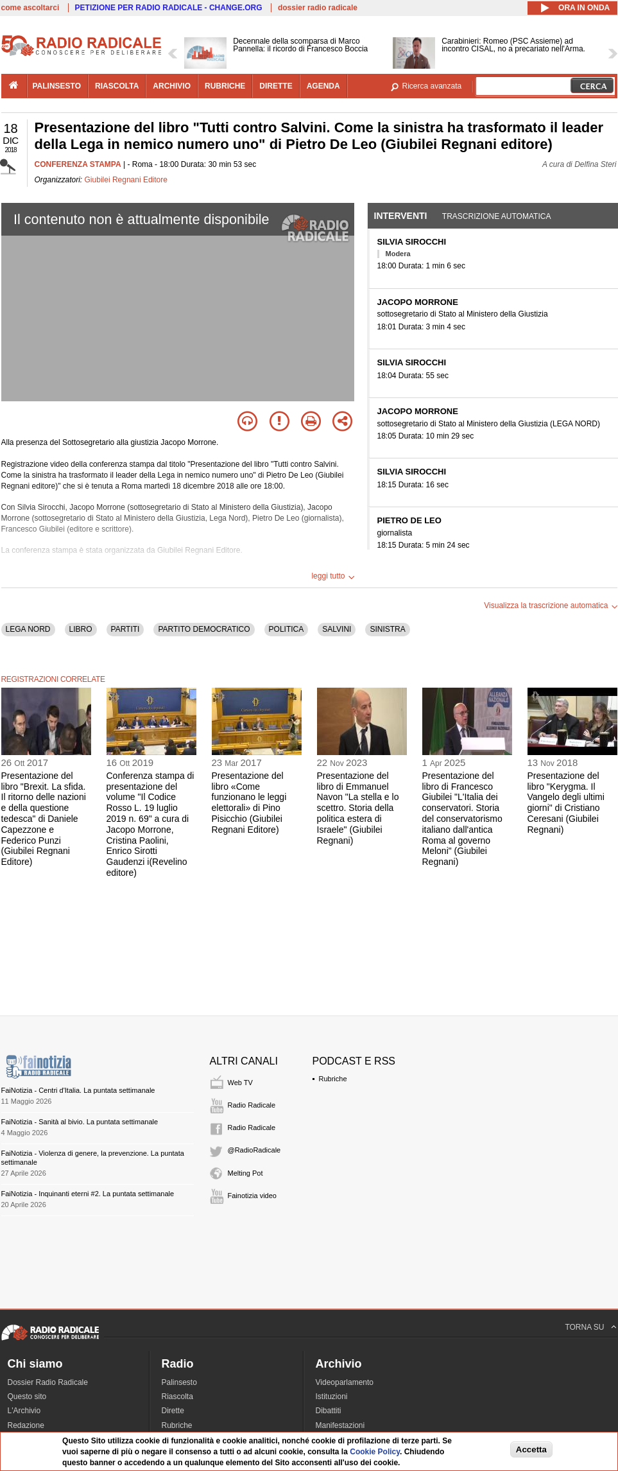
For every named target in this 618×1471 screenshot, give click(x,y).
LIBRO (80, 629)
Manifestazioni (340, 1425)
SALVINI (336, 629)
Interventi (400, 216)
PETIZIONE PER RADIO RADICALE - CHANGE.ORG (168, 7)
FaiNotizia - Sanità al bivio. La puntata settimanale (80, 1122)
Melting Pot (245, 1173)
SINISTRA (387, 629)
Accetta (531, 1449)
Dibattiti (328, 1410)
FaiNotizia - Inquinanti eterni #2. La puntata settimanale (88, 1193)
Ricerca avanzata (432, 86)
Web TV (240, 1082)
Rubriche (333, 1079)
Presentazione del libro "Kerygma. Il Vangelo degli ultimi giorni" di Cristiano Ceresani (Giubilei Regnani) (566, 802)
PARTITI (125, 629)
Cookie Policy (375, 1451)
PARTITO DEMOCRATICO (204, 629)
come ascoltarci (30, 7)
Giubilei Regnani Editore (126, 179)
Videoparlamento (345, 1382)
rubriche (225, 86)
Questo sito (27, 1396)
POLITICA (286, 629)
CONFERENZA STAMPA (78, 164)
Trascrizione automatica (496, 216)
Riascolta (177, 1396)
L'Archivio (24, 1410)
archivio (172, 86)
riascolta (117, 86)
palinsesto (57, 86)
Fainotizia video (252, 1195)
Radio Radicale (252, 1105)
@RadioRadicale (254, 1150)
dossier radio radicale (317, 7)
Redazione (26, 1425)
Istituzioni (332, 1396)
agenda (323, 86)
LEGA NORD (28, 629)
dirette (275, 86)
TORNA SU (584, 1327)
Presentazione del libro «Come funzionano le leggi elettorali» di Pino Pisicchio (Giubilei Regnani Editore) (249, 802)
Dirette (173, 1410)
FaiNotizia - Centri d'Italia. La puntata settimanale (78, 1090)
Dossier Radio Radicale (48, 1382)
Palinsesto (179, 1382)
